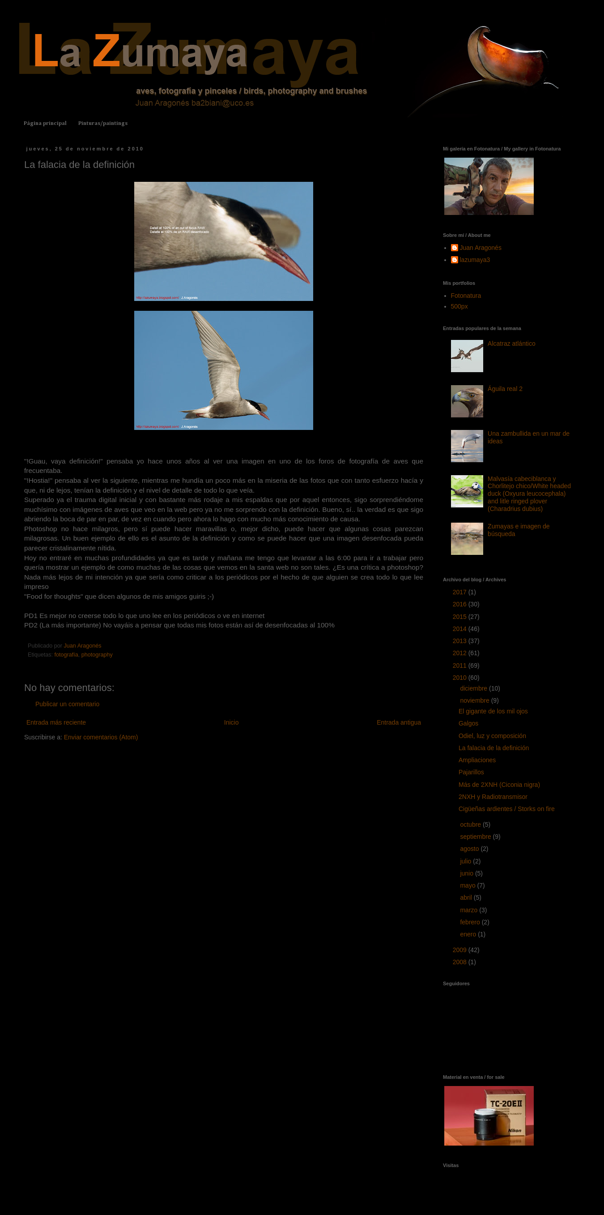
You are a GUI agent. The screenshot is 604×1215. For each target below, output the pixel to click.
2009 (460, 949)
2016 (460, 604)
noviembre (475, 700)
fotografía (66, 655)
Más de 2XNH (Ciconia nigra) (499, 784)
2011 (460, 665)
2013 (460, 640)
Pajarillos (471, 772)
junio (467, 873)
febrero (470, 922)
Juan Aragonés (481, 247)
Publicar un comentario (67, 704)
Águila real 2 (505, 388)
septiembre (476, 836)
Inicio (231, 722)
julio (466, 861)
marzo (469, 910)
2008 (460, 962)
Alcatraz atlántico (512, 343)
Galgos (468, 723)
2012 (460, 653)
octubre (471, 824)
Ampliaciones (477, 760)
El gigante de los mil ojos (493, 711)
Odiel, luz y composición (492, 735)
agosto (470, 848)
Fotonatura (466, 295)
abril (466, 897)
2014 (460, 628)
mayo (468, 885)
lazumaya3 (475, 259)
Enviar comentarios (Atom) (101, 737)
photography (97, 655)
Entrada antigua (399, 722)
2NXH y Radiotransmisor (493, 796)
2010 (460, 677)
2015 (460, 616)
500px (459, 306)
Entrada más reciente (56, 722)
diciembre (474, 688)
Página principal (45, 123)
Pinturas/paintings (103, 123)
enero (469, 934)
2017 (460, 592)
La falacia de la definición (494, 747)
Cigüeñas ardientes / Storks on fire (507, 808)
